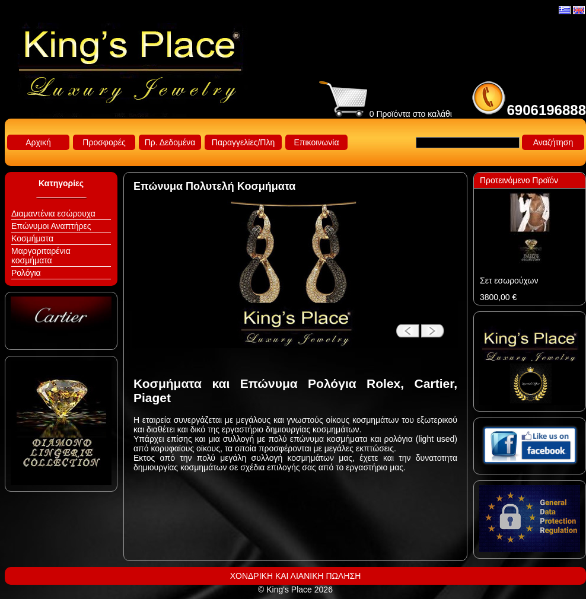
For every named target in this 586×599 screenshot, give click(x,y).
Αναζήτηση (553, 142)
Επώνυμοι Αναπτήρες (51, 226)
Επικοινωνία (316, 142)
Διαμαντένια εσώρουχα (53, 213)
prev (403, 326)
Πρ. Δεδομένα (170, 142)
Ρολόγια (26, 273)
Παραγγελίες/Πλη (243, 142)
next (436, 326)
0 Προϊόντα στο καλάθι (385, 114)
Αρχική (38, 142)
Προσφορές (103, 142)
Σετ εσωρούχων (509, 280)
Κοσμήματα (32, 238)
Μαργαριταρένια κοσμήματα (41, 255)
